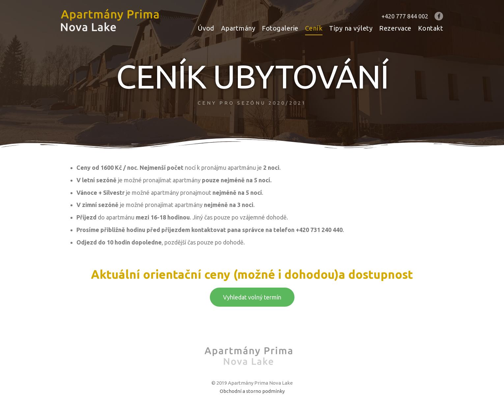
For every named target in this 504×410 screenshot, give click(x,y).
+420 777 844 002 (404, 16)
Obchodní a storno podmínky (252, 391)
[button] (252, 297)
